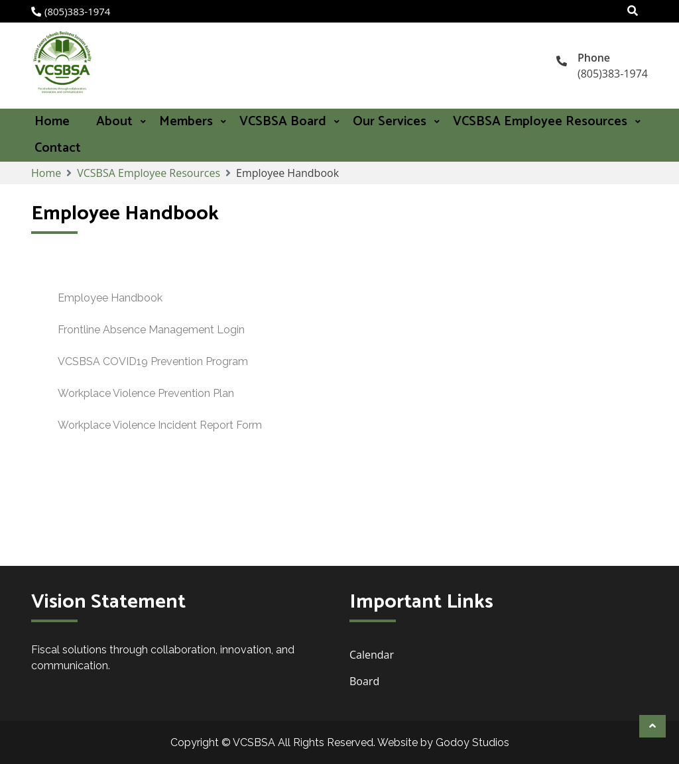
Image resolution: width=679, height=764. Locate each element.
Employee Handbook (110, 298)
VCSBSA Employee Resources (540, 122)
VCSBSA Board (282, 122)
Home (52, 122)
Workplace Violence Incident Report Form (160, 425)
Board (365, 681)
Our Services (389, 122)
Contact (57, 148)
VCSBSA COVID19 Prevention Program (153, 361)
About (114, 122)
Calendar (371, 654)
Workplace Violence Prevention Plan (146, 393)
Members (186, 122)
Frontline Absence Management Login (151, 329)
